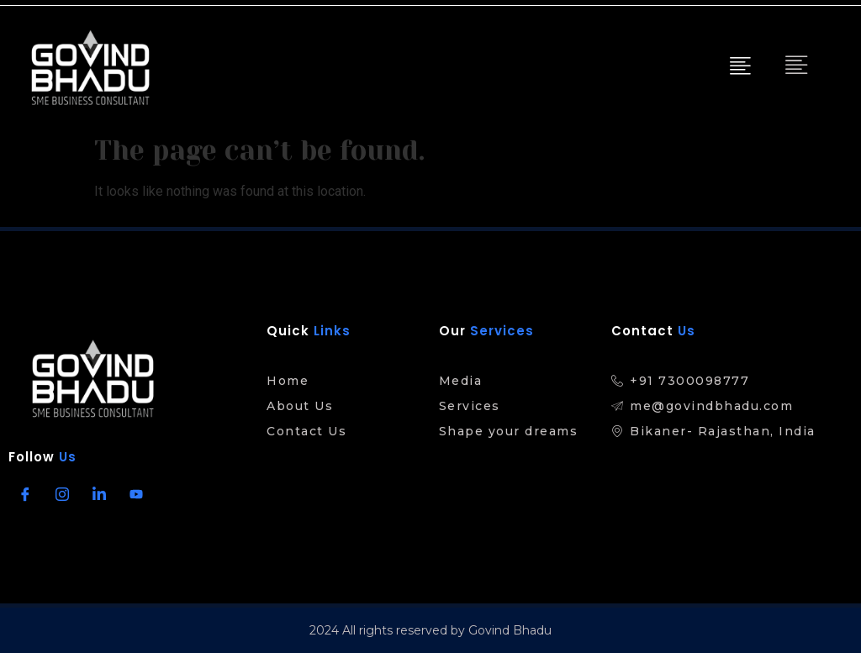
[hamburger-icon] (739, 67)
